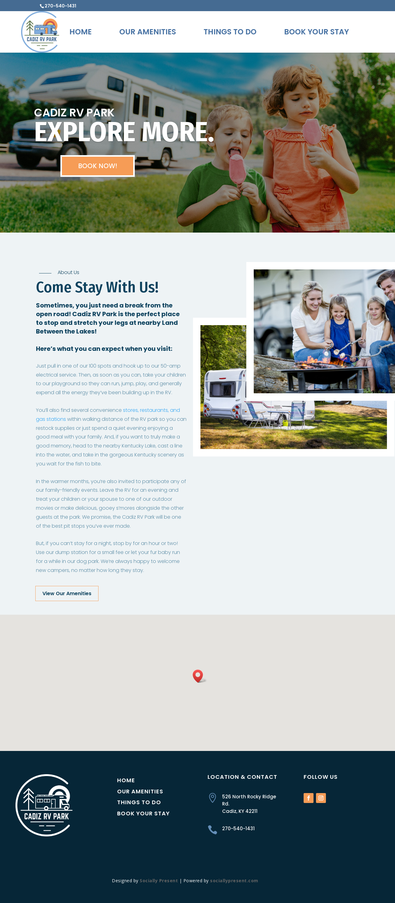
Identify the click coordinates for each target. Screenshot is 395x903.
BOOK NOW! (97, 172)
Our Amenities (147, 32)
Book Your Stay (316, 32)
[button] (200, 676)
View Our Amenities (66, 593)
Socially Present (159, 880)
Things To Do (230, 32)
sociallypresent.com (234, 880)
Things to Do (139, 802)
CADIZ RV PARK (74, 119)
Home (80, 32)
